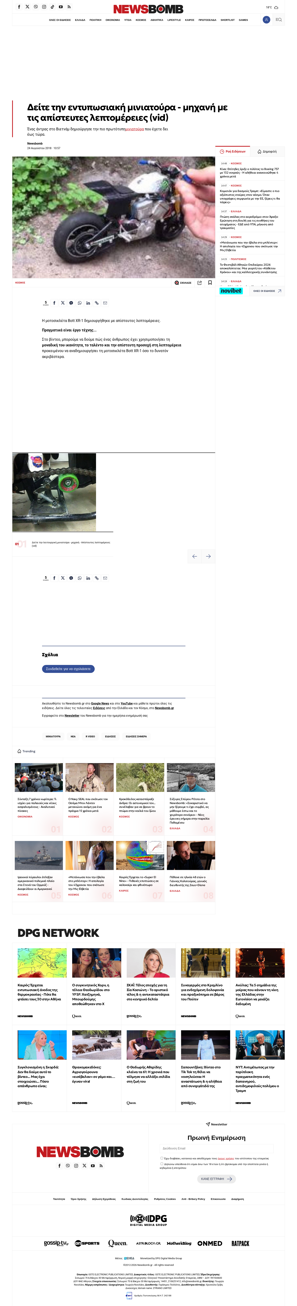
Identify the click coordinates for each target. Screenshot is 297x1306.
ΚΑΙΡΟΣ (190, 20)
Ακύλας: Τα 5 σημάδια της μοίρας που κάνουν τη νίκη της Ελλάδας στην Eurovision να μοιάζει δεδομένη (257, 994)
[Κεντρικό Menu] (279, 20)
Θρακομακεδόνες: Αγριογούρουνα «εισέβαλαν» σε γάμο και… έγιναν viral (93, 1074)
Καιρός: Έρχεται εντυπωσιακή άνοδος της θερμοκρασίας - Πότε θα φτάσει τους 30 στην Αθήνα (39, 992)
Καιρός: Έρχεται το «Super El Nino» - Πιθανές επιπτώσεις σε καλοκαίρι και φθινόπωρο (139, 881)
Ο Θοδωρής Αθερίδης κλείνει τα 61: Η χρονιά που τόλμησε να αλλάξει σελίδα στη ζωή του (148, 1074)
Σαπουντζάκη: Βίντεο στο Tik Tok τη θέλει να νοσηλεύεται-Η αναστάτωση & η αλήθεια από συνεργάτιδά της (201, 1076)
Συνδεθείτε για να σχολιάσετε (68, 669)
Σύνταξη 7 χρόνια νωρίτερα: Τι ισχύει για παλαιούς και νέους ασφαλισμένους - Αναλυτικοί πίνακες (37, 805)
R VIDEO (90, 736)
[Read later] (210, 282)
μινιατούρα (135, 129)
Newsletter (72, 715)
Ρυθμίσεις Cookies (165, 1199)
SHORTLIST (228, 20)
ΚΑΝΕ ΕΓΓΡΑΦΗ (216, 1179)
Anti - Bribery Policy (193, 1199)
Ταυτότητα (59, 1199)
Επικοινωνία (218, 1199)
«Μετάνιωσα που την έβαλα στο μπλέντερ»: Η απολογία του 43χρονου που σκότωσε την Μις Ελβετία (86, 883)
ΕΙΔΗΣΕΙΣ (110, 736)
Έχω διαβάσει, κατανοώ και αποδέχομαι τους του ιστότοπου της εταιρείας (216, 1158)
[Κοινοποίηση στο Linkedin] (88, 303)
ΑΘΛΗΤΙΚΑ (157, 20)
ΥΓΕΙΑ (127, 20)
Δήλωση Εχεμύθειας (104, 1199)
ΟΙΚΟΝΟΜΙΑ (112, 20)
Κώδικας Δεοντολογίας (135, 1199)
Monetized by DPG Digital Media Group (161, 1258)
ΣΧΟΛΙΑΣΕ (182, 282)
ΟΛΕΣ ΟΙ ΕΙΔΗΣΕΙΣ (59, 20)
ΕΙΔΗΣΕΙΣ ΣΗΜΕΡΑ (136, 736)
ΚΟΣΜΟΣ (141, 20)
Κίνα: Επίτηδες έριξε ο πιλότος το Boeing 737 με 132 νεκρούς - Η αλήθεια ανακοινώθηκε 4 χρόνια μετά (249, 172)
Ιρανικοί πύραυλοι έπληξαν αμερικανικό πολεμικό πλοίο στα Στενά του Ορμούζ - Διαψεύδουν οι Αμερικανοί (36, 883)
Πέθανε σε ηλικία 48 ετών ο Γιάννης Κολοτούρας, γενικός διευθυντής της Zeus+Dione (188, 881)
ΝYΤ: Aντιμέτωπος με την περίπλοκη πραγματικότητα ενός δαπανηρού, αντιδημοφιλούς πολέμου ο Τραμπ (257, 1079)
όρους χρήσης (226, 1158)
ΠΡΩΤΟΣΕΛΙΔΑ (208, 20)
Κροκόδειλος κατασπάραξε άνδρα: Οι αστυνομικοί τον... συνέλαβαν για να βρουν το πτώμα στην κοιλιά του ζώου (137, 805)
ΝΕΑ (73, 736)
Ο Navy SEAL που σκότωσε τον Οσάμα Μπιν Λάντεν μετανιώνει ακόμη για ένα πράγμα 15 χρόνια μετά (88, 805)
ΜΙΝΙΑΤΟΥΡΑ (53, 736)
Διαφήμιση (237, 1199)
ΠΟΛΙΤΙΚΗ (95, 20)
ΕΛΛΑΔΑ (79, 20)
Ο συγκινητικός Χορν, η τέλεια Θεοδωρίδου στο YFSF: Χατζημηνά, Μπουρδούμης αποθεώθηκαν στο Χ (91, 994)
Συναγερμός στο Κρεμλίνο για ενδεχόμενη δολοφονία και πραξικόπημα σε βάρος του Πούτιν (202, 992)
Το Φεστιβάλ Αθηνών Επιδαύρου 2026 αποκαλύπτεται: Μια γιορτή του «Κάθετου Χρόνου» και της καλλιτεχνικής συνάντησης (249, 268)
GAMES (244, 20)
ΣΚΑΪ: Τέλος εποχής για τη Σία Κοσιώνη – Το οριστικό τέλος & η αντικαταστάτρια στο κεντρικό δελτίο (148, 992)
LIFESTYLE (174, 20)
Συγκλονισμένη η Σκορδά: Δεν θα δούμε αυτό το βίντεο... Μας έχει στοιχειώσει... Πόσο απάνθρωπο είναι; (38, 1076)
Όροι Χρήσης (78, 1199)
